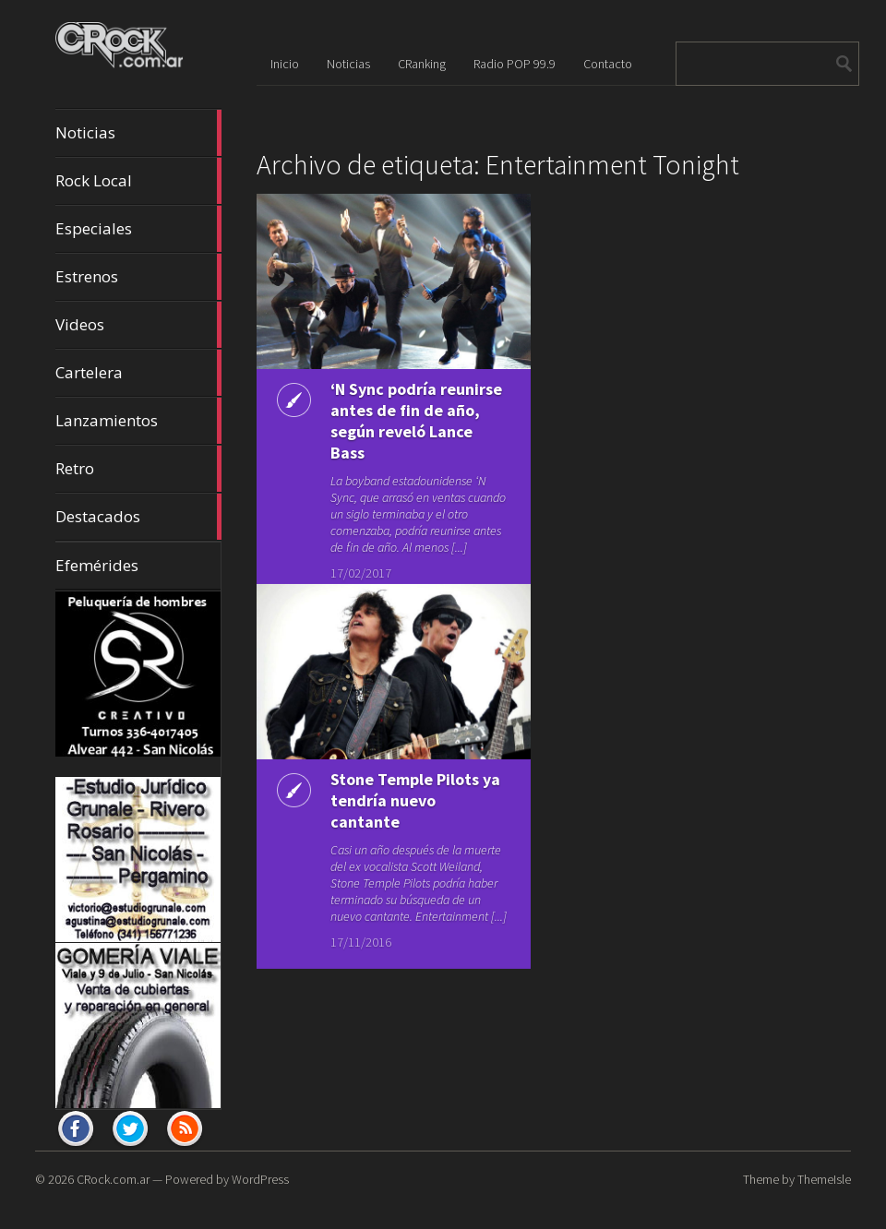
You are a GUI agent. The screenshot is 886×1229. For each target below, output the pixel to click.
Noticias (138, 133)
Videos (138, 325)
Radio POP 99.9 (514, 63)
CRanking (422, 63)
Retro (138, 469)
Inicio (284, 63)
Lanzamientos (138, 421)
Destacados (138, 517)
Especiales (138, 229)
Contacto (607, 63)
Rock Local (138, 181)
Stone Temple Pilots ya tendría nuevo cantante (415, 789)
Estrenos (138, 277)
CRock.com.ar (113, 1179)
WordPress (260, 1179)
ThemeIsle (824, 1179)
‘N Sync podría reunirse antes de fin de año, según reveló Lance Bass (416, 420)
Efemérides (96, 565)
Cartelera (138, 373)
